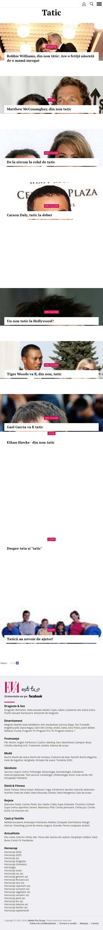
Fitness (15, 789)
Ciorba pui (81, 807)
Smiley (49, 727)
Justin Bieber (88, 727)
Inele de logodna (13, 760)
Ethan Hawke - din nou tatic (31, 442)
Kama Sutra (88, 710)
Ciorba (26, 804)
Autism (86, 825)
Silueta (52, 792)
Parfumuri (30, 742)
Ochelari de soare (45, 760)
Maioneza (43, 807)
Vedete (51, 47)
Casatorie (71, 710)
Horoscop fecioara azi (16, 879)
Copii (51, 539)
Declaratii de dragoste (46, 713)
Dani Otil (39, 727)
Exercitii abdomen (84, 789)
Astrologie (10, 867)
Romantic (20, 710)
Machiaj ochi (20, 745)
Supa (60, 804)
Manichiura (68, 742)
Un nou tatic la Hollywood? (30, 321)
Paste (18, 804)
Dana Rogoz (27, 727)
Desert (33, 807)
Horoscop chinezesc (15, 864)
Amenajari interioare (35, 822)
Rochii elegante (88, 757)
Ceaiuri (17, 771)
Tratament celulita (38, 745)
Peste (34, 804)
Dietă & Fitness (14, 786)
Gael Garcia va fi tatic (25, 427)
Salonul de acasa (59, 745)
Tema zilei (43, 837)
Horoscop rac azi (13, 873)
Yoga (48, 789)
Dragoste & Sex (14, 706)
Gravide (57, 825)
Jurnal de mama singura (38, 825)
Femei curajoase (72, 825)
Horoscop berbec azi (15, 907)
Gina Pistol (74, 727)
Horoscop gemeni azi (16, 876)
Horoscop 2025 (12, 855)
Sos (40, 804)
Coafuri (41, 742)
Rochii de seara (20, 757)
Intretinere (58, 789)
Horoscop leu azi (13, 901)
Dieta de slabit (22, 792)
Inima (25, 771)
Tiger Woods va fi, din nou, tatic (34, 374)
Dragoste (9, 710)
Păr (6, 742)
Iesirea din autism (60, 837)
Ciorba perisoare (64, 807)
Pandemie (27, 840)
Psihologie (35, 771)
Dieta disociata (39, 792)
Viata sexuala (34, 710)
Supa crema (11, 807)
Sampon (80, 742)
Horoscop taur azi (14, 882)
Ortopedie (10, 778)
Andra (57, 727)
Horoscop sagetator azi (17, 892)
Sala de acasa (83, 792)
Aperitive (23, 807)
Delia (64, 727)
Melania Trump (12, 730)
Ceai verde (82, 774)
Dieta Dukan (27, 789)
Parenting (19, 825)
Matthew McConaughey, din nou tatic (39, 109)
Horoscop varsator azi (16, 895)
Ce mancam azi (19, 810)
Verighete (29, 760)
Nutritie (8, 792)
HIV (91, 774)
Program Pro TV (45, 730)
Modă (8, 753)
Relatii (46, 710)
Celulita (8, 745)
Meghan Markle (13, 724)
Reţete (8, 800)
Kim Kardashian (49, 724)
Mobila (52, 822)
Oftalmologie (60, 774)
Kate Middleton (31, 724)
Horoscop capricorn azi (17, 885)
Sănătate (10, 768)
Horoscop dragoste (15, 861)
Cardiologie (46, 774)
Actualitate (12, 833)
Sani (58, 742)
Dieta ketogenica (66, 792)
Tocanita (80, 804)
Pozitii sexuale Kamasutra (18, 713)
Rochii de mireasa (40, 757)
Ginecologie (48, 771)
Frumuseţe (11, 738)
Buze (88, 742)
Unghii (20, 742)
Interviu (20, 837)
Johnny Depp (66, 724)
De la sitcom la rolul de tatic (31, 162)
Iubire (61, 710)
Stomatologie (63, 771)
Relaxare (40, 789)
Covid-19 (16, 840)
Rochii (12, 742)
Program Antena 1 (65, 730)
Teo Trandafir (82, 724)
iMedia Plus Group (36, 920)
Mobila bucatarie (13, 822)
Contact (95, 923)
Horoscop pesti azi (14, 898)
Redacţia (84, 923)
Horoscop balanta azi (16, 904)
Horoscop (10, 848)
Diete (7, 789)
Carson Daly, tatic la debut (29, 215)
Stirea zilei (31, 837)
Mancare (9, 804)
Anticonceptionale (14, 774)
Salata (46, 804)
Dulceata (69, 804)
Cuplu (53, 710)
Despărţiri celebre (81, 837)
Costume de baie (60, 757)
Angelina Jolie (11, 727)
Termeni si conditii (68, 923)
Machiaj (51, 742)
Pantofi (74, 757)
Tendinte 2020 (64, 760)
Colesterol (77, 771)
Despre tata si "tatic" (24, 548)
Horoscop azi (11, 858)
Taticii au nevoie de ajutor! (30, 639)
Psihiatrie (22, 778)
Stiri (51, 100)
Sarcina (8, 771)
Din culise (51, 153)
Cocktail (89, 804)
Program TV (28, 730)
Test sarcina (32, 774)
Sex (79, 710)
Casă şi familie (14, 818)
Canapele (62, 822)
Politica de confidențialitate (43, 923)
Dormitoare (74, 822)
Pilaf (52, 807)
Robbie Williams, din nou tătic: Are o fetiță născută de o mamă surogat (50, 58)
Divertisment (13, 721)
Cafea (53, 804)
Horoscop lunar (13, 870)
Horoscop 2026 (12, 852)
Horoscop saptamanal (16, 910)
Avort (72, 774)
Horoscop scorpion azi (16, 889)
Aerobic (69, 789)
